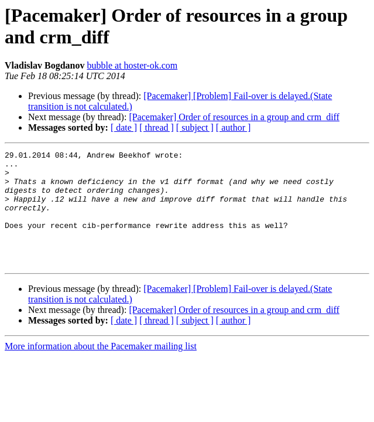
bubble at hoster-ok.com (132, 65)
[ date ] (124, 127)
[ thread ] (156, 127)
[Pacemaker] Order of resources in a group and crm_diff (234, 117)
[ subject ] (195, 127)
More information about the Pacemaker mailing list (101, 369)
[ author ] (233, 127)
